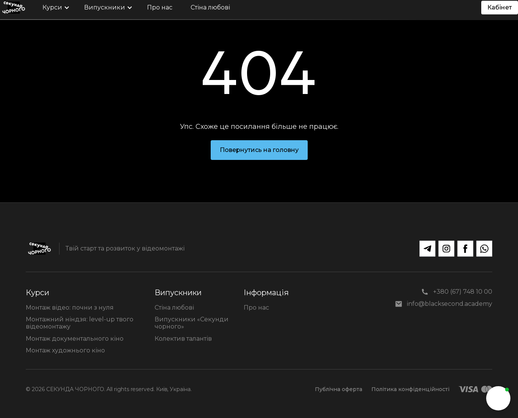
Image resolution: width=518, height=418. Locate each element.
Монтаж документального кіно (75, 338)
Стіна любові (174, 307)
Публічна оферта (338, 389)
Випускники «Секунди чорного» (191, 323)
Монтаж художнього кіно (65, 350)
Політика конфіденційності (410, 389)
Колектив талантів (183, 338)
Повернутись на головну (259, 149)
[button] (54, 7)
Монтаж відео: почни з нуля (70, 307)
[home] (13, 8)
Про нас (256, 307)
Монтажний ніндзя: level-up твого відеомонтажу (79, 323)
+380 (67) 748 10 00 (462, 291)
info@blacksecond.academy (449, 303)
